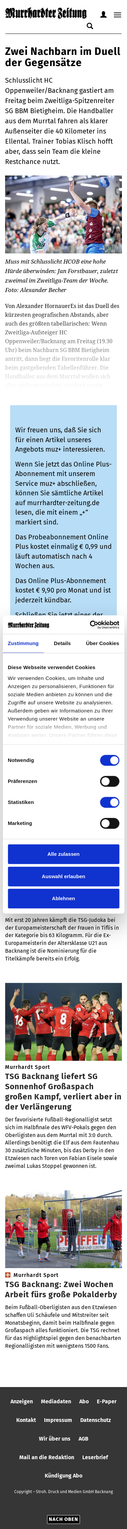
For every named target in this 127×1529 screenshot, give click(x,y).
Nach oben (63, 1519)
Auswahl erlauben (63, 876)
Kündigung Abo (63, 1475)
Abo (84, 1401)
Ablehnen (63, 898)
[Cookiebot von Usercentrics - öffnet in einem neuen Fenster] (90, 624)
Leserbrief (95, 1457)
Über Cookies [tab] (102, 643)
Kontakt (26, 1420)
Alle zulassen (63, 854)
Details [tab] (62, 643)
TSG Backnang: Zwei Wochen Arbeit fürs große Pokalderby (61, 1289)
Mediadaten (56, 1401)
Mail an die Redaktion (46, 1457)
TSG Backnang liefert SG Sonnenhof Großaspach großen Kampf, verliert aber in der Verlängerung (63, 1092)
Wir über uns (54, 1438)
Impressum (58, 1420)
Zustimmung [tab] (23, 643)
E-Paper (107, 1401)
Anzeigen (21, 1401)
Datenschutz (95, 1420)
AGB (83, 1438)
